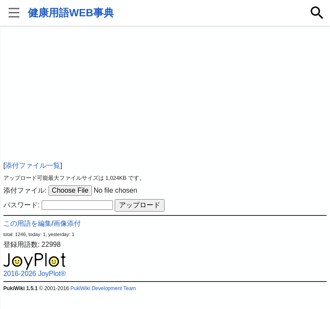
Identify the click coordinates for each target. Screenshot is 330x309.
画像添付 (67, 223)
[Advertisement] (165, 94)
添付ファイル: (24, 190)
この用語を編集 (27, 223)
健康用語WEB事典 (71, 12)
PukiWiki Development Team (103, 288)
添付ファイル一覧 (32, 165)
